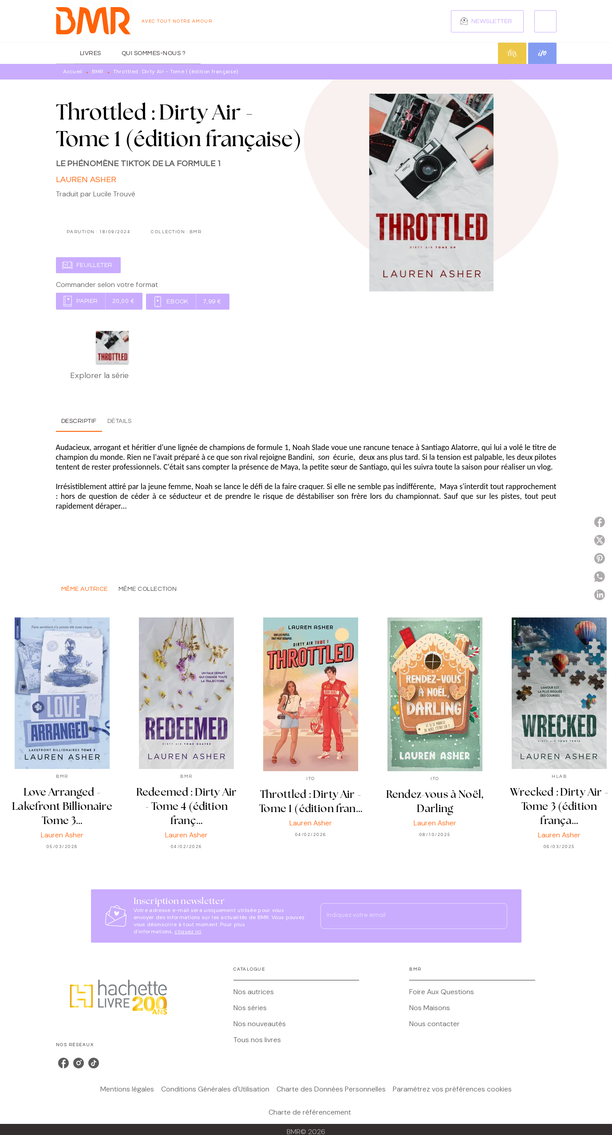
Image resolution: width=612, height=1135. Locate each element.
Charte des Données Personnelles (331, 1089)
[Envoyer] (496, 916)
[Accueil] (93, 21)
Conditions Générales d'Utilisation (215, 1089)
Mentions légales (127, 1089)
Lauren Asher (86, 179)
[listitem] (63, 1063)
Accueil (73, 71)
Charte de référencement (309, 1112)
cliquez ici (187, 931)
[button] (487, 21)
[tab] (65, 53)
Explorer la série (99, 375)
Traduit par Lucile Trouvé (95, 194)
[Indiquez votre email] (402, 916)
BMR (98, 71)
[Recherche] (545, 21)
